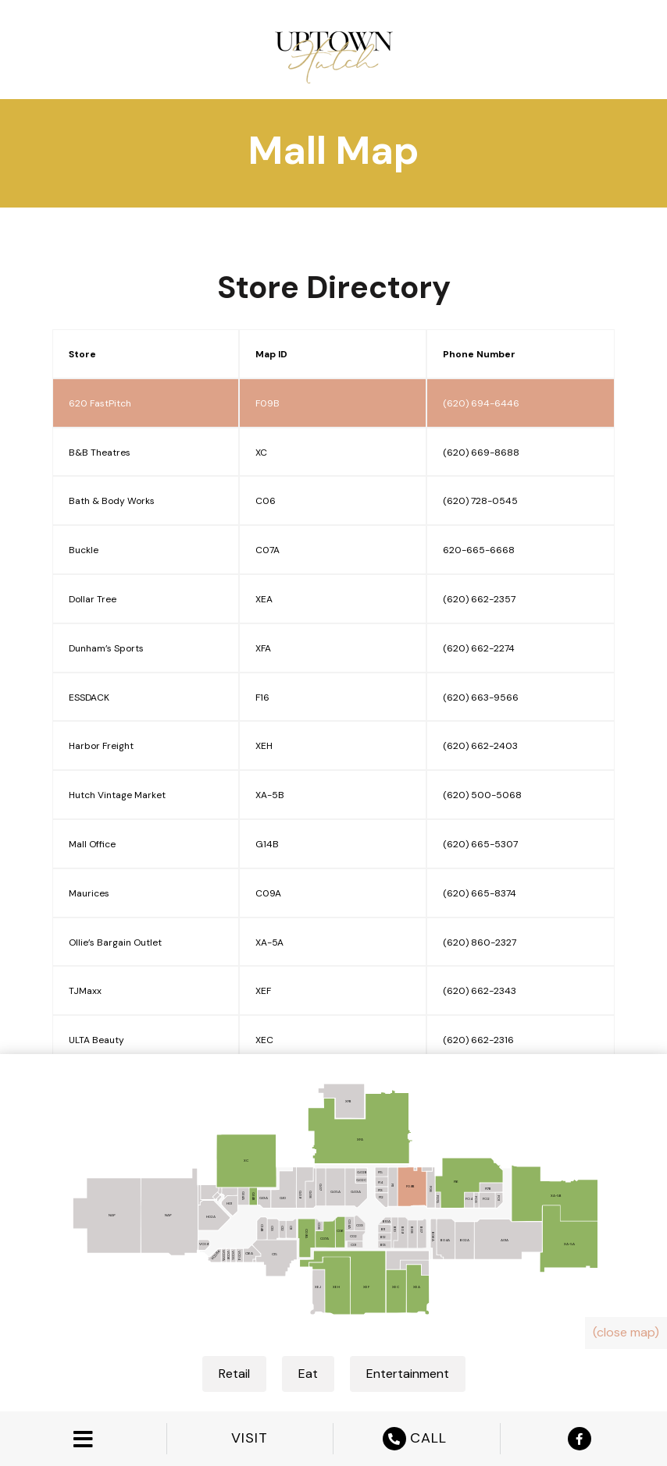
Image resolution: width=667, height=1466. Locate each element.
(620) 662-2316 (478, 1040)
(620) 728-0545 (480, 501)
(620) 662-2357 (479, 599)
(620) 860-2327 (479, 942)
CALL (417, 1438)
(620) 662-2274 (479, 648)
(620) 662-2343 (479, 991)
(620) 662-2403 (480, 746)
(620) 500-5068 (482, 795)
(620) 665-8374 (479, 893)
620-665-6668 (479, 550)
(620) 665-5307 (480, 844)
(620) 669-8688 (481, 452)
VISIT (249, 1438)
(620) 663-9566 (481, 697)
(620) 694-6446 (481, 403)
